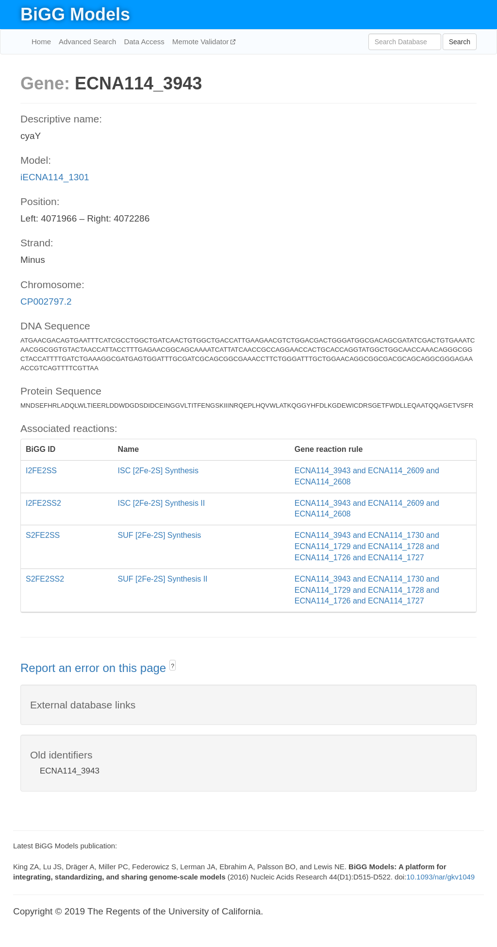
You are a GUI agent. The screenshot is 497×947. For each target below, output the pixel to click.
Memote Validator (201, 41)
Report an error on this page (94, 667)
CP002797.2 (46, 301)
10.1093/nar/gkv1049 (440, 877)
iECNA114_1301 (54, 177)
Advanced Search (87, 41)
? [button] (172, 666)
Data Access (144, 41)
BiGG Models (75, 14)
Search (459, 42)
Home (41, 41)
